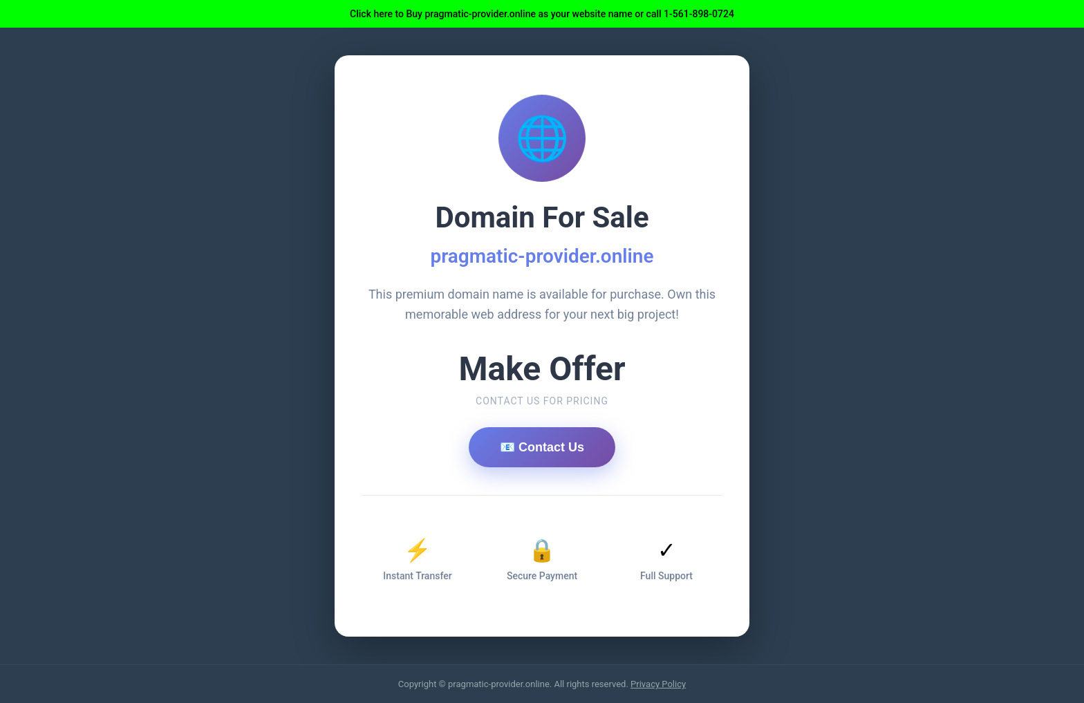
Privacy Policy (658, 684)
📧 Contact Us (542, 447)
